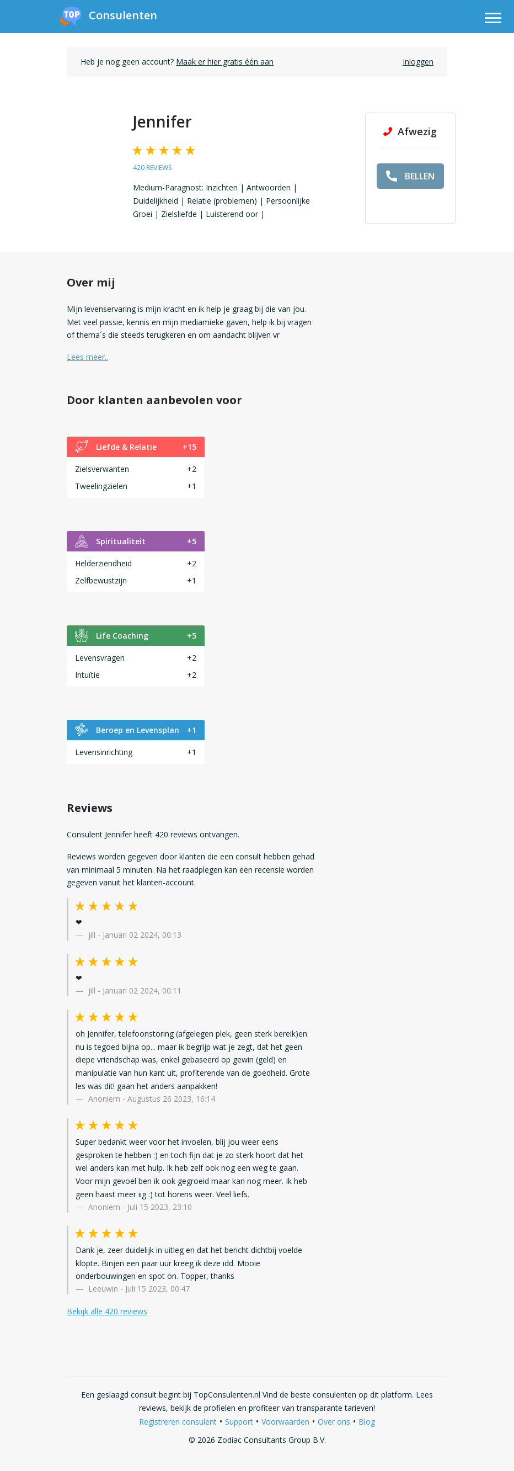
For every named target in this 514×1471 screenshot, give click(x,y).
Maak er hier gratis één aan (225, 61)
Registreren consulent (178, 1421)
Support (239, 1421)
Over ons (334, 1421)
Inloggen (418, 61)
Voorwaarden (285, 1421)
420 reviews (152, 167)
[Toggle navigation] (493, 19)
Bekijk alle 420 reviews (107, 1311)
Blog (366, 1421)
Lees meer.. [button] (87, 357)
